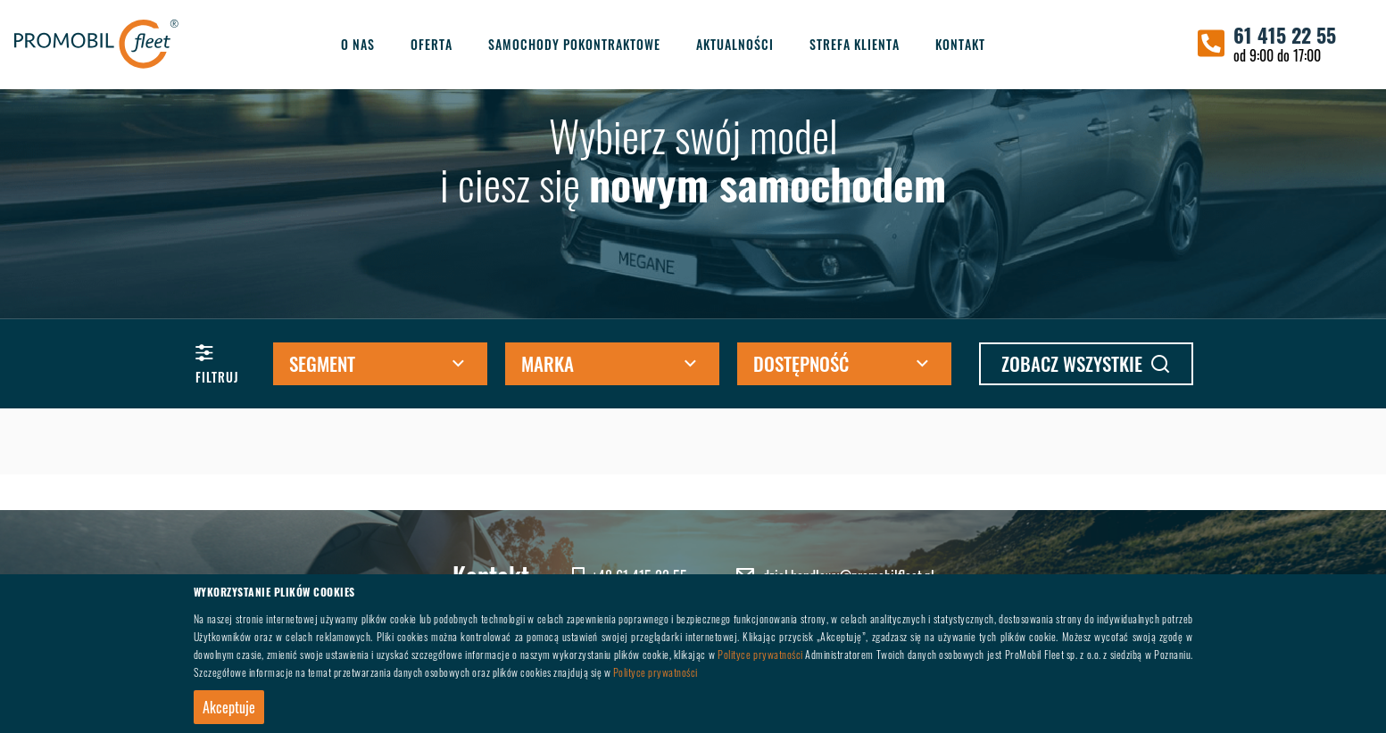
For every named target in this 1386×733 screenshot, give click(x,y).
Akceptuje (229, 707)
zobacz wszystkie (1085, 363)
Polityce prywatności (760, 654)
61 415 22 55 (1284, 35)
